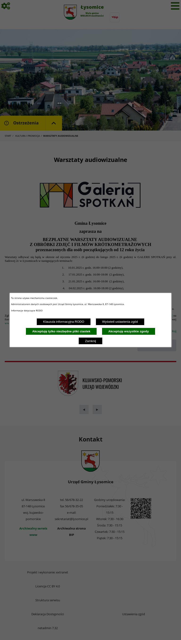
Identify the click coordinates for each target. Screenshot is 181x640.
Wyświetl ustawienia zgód (120, 321)
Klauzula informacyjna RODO (63, 321)
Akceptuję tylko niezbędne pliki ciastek (61, 331)
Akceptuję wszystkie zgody (128, 331)
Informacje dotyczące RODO (27, 310)
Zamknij (90, 341)
